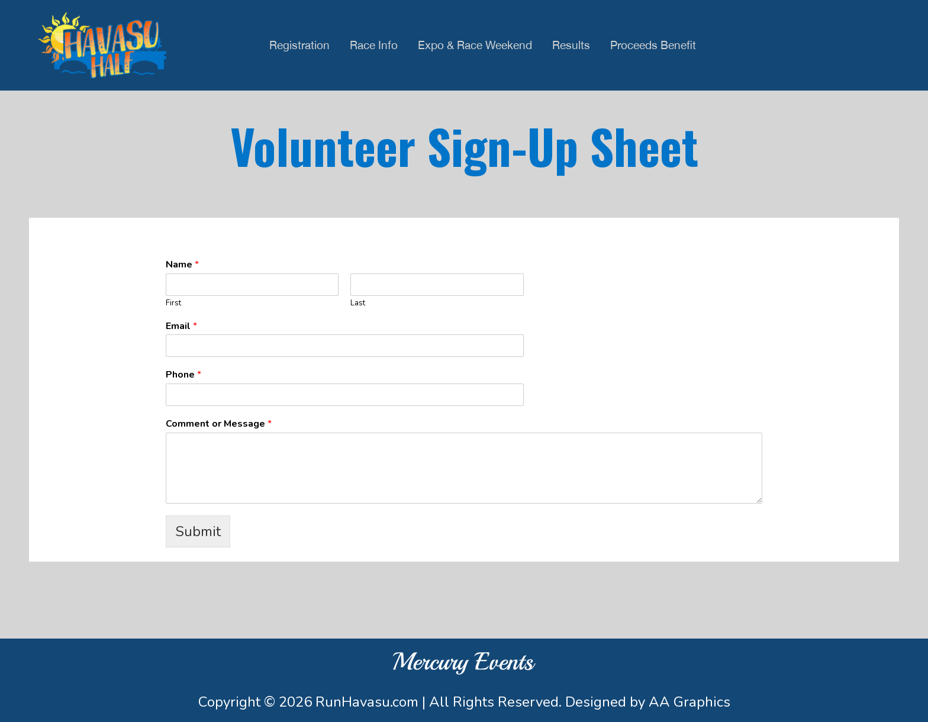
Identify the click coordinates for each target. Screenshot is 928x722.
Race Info (374, 44)
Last (357, 303)
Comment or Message (219, 424)
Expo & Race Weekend (475, 44)
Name (182, 265)
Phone (183, 375)
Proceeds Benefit (653, 44)
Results (571, 44)
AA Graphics (689, 701)
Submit (198, 531)
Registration (299, 44)
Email (181, 326)
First (173, 303)
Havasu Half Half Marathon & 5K (102, 45)
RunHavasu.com (366, 701)
